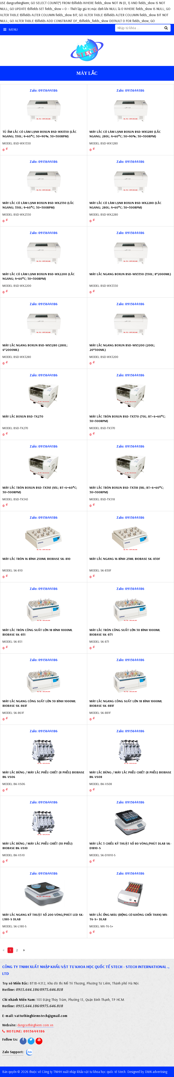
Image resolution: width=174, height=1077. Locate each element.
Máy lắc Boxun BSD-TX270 (22, 416)
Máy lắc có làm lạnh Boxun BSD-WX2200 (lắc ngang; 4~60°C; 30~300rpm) (38, 276)
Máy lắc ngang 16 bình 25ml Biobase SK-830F (124, 559)
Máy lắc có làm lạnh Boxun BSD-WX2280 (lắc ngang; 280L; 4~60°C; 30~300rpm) (125, 205)
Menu (10, 29)
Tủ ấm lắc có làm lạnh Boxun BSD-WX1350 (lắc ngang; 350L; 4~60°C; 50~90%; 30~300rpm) (39, 134)
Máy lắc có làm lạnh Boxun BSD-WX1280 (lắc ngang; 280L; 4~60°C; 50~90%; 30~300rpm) (125, 134)
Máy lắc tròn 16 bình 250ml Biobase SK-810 (36, 559)
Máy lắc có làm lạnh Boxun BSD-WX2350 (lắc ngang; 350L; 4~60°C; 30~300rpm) (38, 205)
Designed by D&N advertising (147, 1071)
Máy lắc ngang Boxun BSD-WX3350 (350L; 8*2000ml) (130, 274)
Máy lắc (87, 73)
